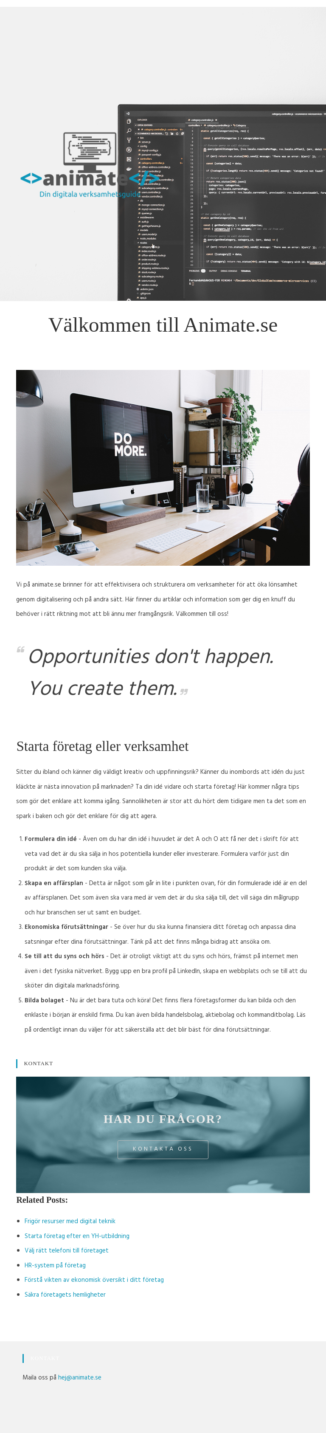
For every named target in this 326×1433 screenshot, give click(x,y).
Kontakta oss (163, 1149)
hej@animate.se (79, 1378)
